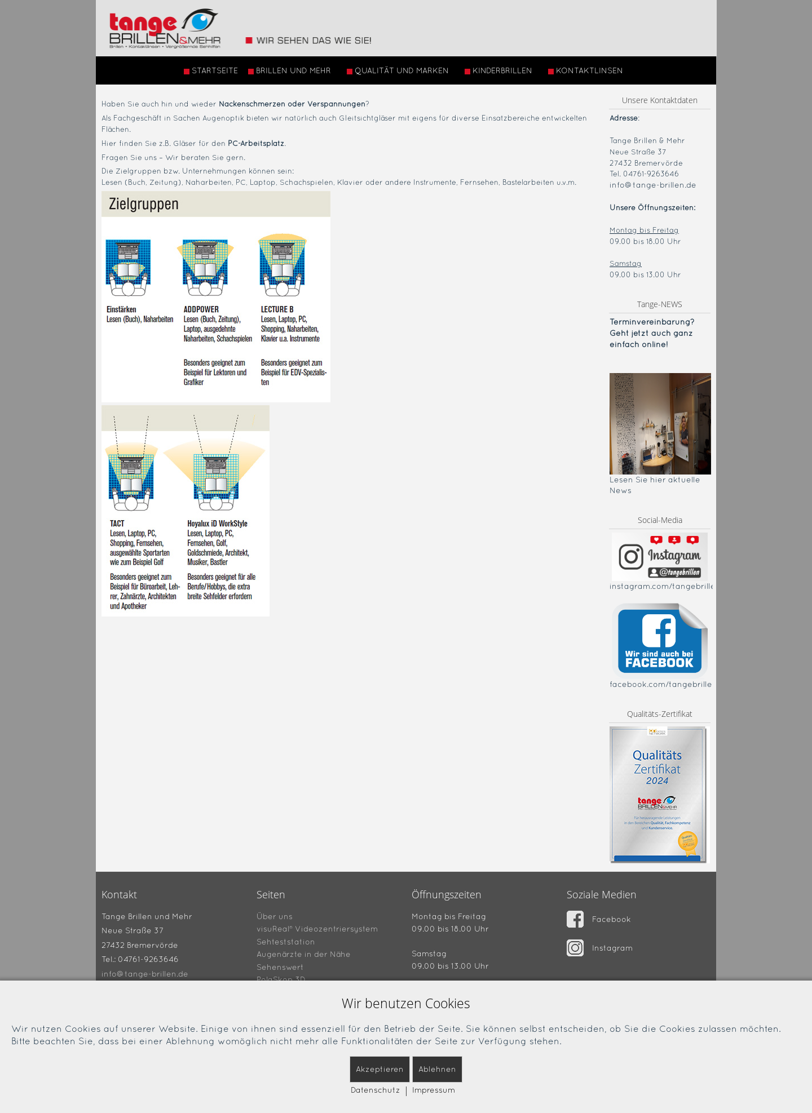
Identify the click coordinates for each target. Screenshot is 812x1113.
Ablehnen (437, 1069)
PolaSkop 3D (281, 979)
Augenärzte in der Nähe (304, 954)
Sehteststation (286, 941)
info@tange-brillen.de (653, 184)
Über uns (275, 915)
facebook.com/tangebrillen (663, 684)
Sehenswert (280, 966)
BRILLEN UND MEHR (289, 70)
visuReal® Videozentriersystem (317, 928)
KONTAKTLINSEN (585, 70)
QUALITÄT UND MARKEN (398, 70)
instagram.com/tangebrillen (665, 586)
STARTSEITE (211, 70)
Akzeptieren (380, 1069)
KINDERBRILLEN (498, 70)
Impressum (433, 1089)
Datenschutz (375, 1089)
